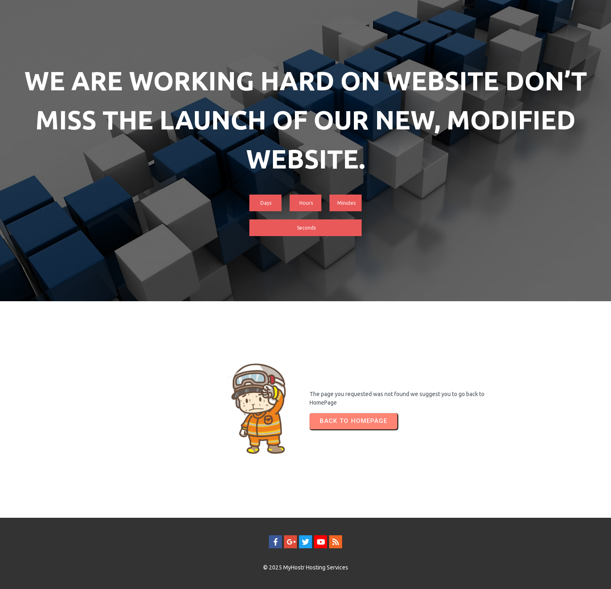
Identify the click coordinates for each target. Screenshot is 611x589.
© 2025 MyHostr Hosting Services (305, 567)
